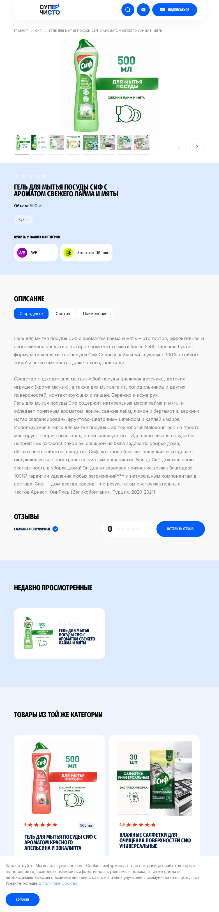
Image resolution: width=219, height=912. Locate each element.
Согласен (22, 900)
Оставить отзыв (180, 528)
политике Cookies (59, 883)
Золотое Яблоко (86, 253)
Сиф (38, 30)
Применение (95, 313)
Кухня (24, 219)
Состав (63, 313)
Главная (21, 30)
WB (27, 253)
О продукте (31, 313)
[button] (197, 146)
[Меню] (28, 9)
